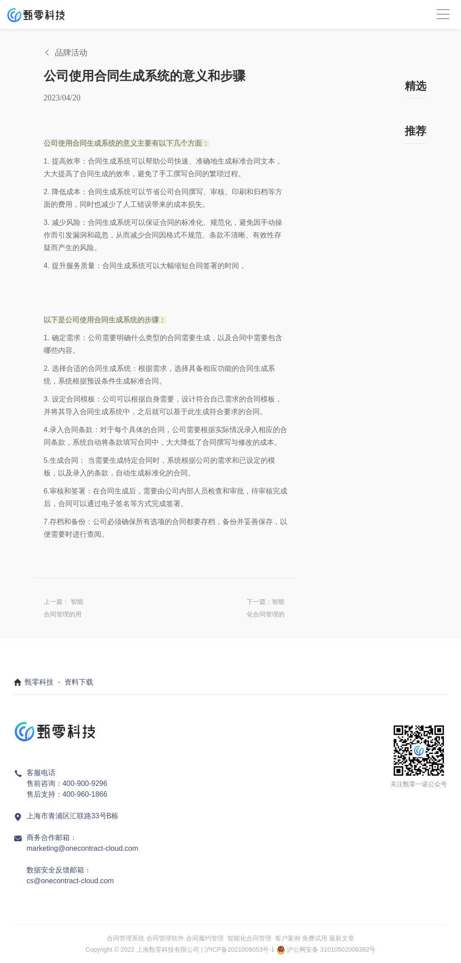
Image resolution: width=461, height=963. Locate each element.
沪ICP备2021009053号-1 (239, 949)
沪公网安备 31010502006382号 (331, 949)
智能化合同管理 (249, 938)
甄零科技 (39, 682)
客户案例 (287, 938)
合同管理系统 (126, 938)
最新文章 (341, 938)
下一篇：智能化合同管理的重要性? (266, 609)
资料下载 (78, 682)
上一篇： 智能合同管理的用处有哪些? (63, 609)
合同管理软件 (165, 938)
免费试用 (314, 938)
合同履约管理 (205, 938)
